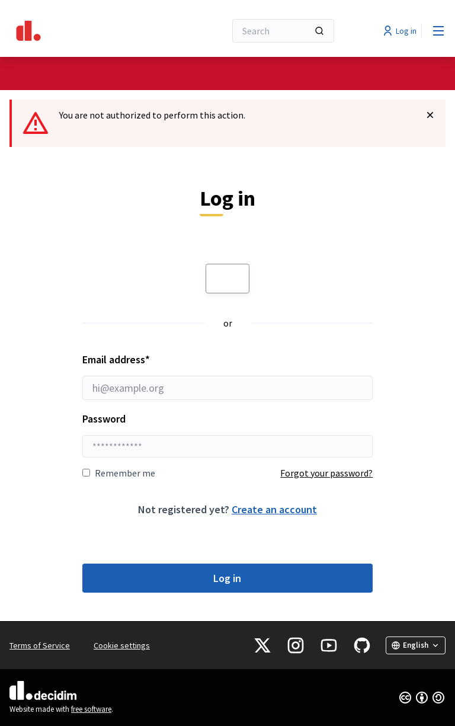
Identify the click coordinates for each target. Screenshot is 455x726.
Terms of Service (39, 645)
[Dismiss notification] (430, 115)
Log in (227, 578)
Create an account (274, 509)
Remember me (118, 473)
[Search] (283, 31)
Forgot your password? (326, 473)
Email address (227, 376)
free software (91, 709)
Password (104, 419)
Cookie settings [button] (122, 645)
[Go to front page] (88, 31)
